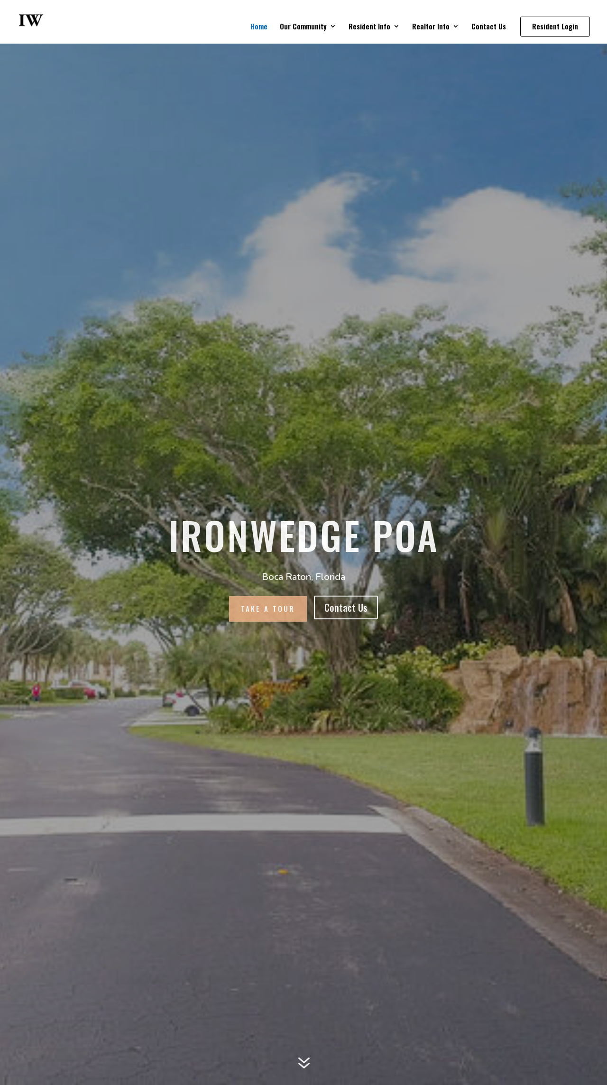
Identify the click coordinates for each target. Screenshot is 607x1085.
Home (258, 27)
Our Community (303, 27)
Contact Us (488, 27)
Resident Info (369, 27)
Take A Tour (268, 608)
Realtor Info (431, 27)
